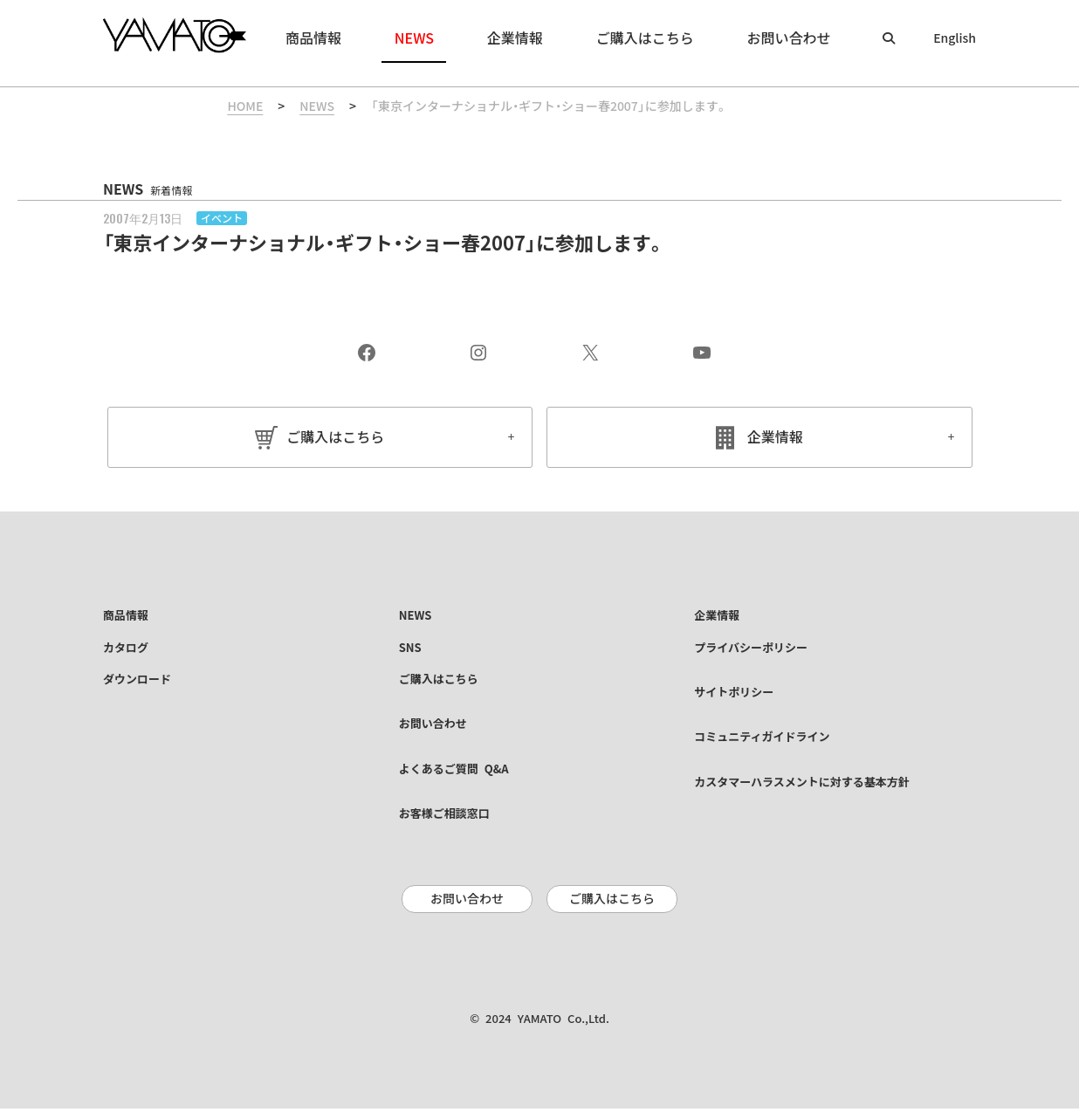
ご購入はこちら (335, 437)
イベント (222, 218)
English (954, 38)
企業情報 (775, 437)
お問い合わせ (467, 903)
